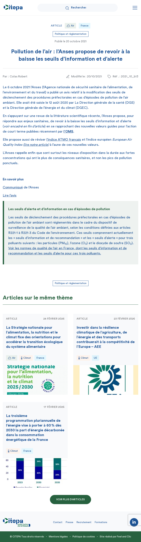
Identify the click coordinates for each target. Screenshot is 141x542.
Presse (69, 522)
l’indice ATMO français (63, 139)
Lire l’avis (10, 195)
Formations (101, 522)
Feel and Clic (124, 536)
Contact (57, 522)
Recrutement (84, 522)
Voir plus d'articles (70, 499)
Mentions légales (58, 536)
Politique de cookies (84, 536)
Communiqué (13, 187)
